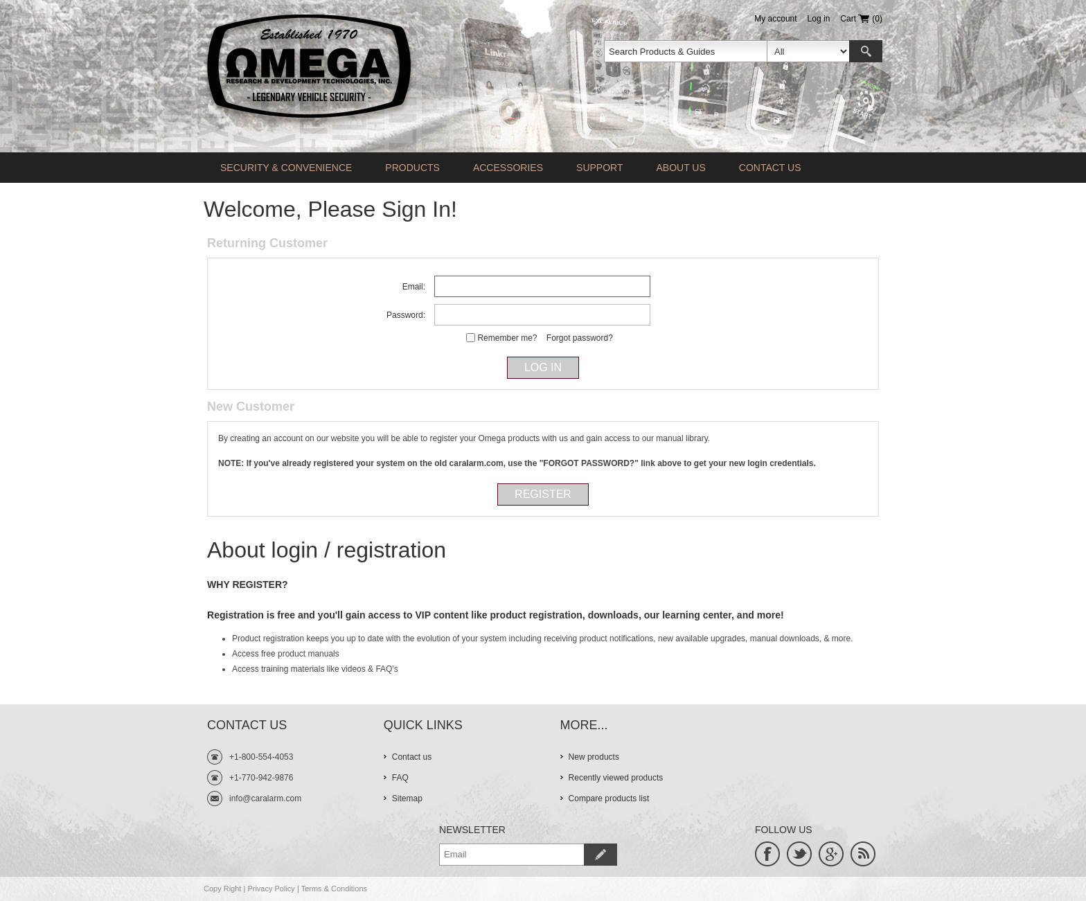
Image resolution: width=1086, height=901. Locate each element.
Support (599, 167)
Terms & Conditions (334, 888)
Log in (819, 19)
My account (775, 19)
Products (412, 167)
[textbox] (685, 51)
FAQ (400, 778)
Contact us (770, 167)
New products (594, 757)
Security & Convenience (286, 167)
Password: (405, 315)
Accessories (508, 167)
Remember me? (507, 338)
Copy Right (222, 888)
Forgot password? (579, 338)
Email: (413, 287)
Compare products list (609, 798)
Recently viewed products (616, 778)
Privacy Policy (270, 888)
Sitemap (407, 798)
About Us (680, 167)
